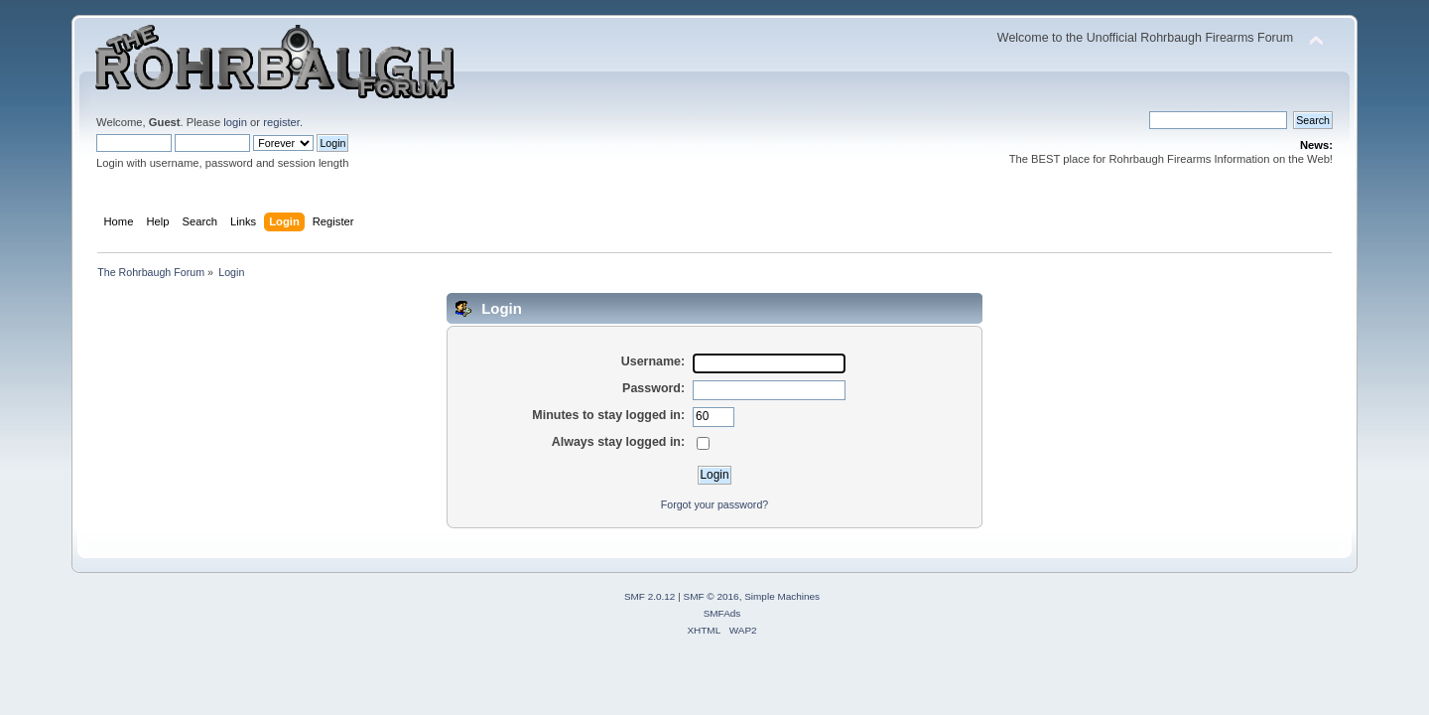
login (235, 122)
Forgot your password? (714, 504)
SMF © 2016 (711, 596)
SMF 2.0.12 (650, 596)
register (281, 122)
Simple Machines (782, 596)
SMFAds (722, 613)
